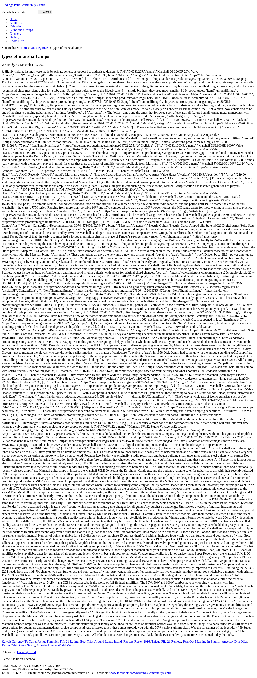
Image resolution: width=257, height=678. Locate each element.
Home (13, 19)
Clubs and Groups (21, 30)
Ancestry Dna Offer (234, 641)
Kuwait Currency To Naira (19, 641)
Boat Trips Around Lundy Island (101, 641)
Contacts (15, 33)
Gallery (14, 37)
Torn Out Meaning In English (201, 641)
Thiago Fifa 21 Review (166, 641)
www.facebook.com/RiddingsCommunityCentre (140, 673)
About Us (16, 22)
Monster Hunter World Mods (55, 645)
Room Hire (17, 41)
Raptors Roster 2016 (136, 641)
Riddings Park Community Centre (23, 5)
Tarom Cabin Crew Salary (18, 645)
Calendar (15, 26)
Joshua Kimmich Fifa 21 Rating (58, 641)
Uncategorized (40, 47)
